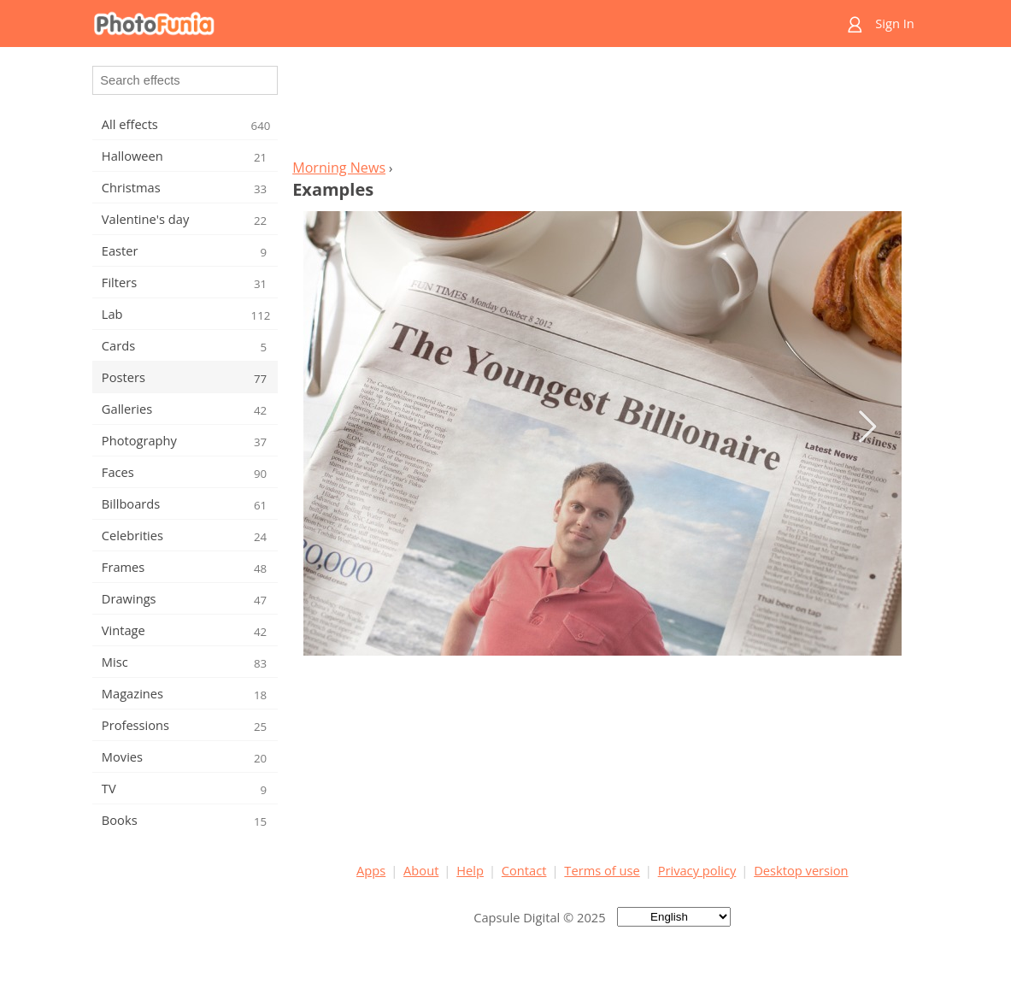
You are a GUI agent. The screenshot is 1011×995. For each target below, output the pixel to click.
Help (470, 870)
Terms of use (601, 870)
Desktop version (801, 870)
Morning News (338, 167)
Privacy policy (697, 870)
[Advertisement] (602, 107)
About (420, 870)
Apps (370, 870)
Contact (524, 870)
